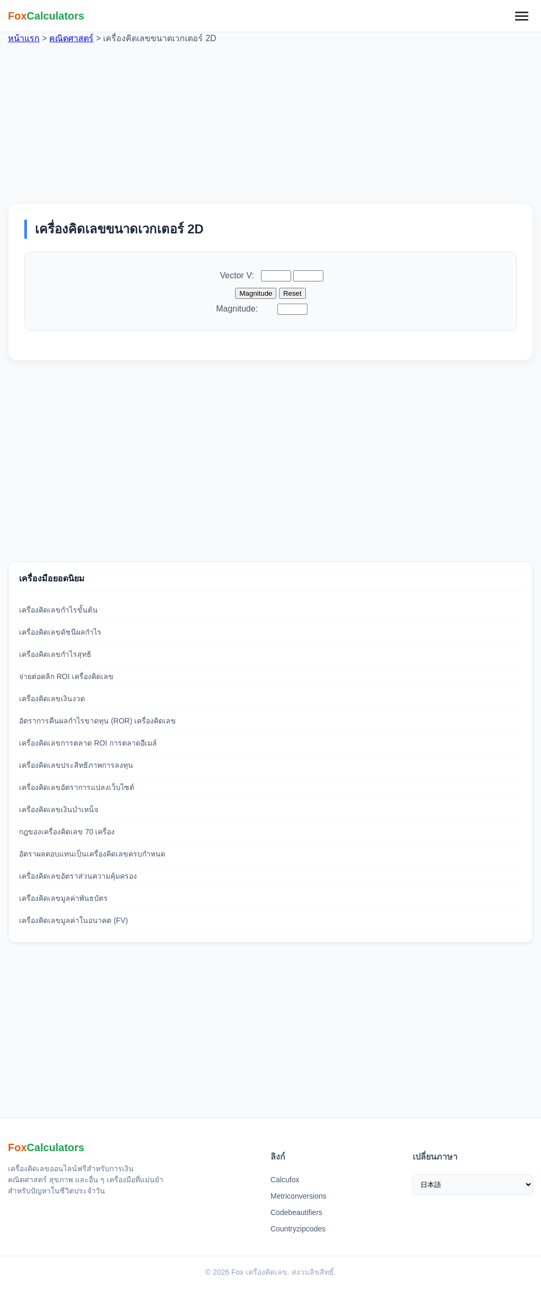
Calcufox (284, 1179)
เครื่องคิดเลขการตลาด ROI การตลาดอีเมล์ (88, 743)
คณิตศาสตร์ (71, 38)
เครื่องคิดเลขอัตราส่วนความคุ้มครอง (78, 876)
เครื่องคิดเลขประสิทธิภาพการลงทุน (76, 765)
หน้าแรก (24, 38)
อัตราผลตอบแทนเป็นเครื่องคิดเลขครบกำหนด (92, 854)
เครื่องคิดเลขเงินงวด (52, 698)
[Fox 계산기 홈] (46, 16)
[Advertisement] (270, 119)
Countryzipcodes (297, 1229)
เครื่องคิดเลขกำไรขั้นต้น (58, 610)
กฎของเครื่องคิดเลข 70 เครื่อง (67, 831)
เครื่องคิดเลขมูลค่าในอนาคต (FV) (73, 920)
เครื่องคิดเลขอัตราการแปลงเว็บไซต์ (76, 787)
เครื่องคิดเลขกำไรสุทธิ (55, 654)
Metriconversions (298, 1196)
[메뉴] (521, 15)
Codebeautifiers (296, 1212)
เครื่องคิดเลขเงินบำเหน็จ (58, 809)
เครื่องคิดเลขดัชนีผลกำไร (60, 632)
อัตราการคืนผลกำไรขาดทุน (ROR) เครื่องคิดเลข (97, 721)
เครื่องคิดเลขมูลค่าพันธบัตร (63, 898)
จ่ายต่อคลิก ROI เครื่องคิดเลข (66, 676)
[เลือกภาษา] (473, 1184)
